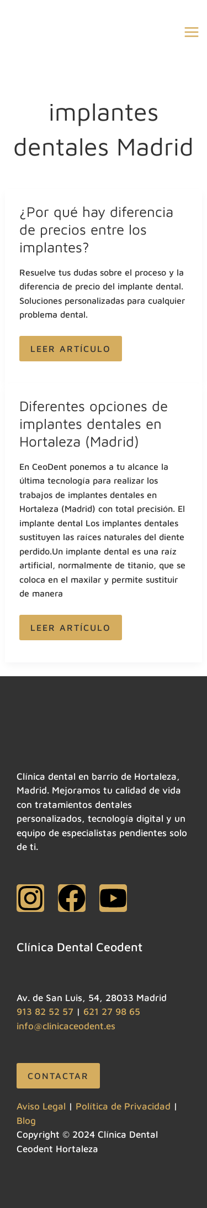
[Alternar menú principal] (192, 32)
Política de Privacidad (123, 1106)
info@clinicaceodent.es (66, 1025)
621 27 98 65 (111, 1011)
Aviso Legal (41, 1106)
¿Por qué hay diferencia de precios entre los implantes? (96, 229)
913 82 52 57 (45, 1011)
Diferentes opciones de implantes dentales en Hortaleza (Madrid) (93, 423)
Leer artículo (70, 345)
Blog (26, 1120)
